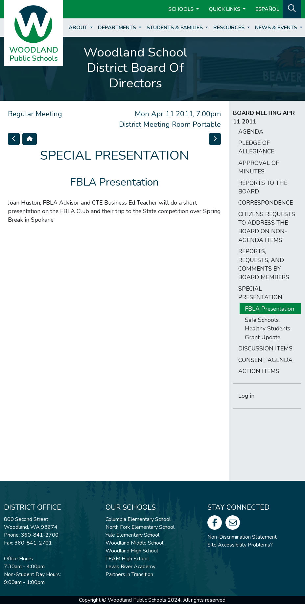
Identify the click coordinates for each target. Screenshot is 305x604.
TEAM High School (127, 558)
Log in (246, 396)
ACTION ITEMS (258, 371)
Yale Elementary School (132, 535)
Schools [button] (181, 9)
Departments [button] (117, 27)
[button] (291, 8)
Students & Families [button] (175, 27)
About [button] (79, 27)
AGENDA (250, 132)
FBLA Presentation (269, 309)
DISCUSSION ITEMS (265, 348)
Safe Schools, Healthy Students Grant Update (267, 328)
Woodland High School (132, 550)
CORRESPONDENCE (265, 203)
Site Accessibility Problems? (240, 544)
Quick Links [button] (225, 9)
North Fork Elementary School (140, 527)
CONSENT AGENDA (265, 360)
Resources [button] (229, 27)
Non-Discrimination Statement (242, 537)
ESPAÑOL (267, 9)
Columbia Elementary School (138, 519)
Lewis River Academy (130, 566)
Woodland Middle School (134, 543)
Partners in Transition (129, 574)
